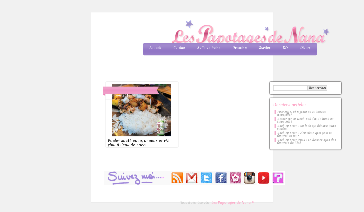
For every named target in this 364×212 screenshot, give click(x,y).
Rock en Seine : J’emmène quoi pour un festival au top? (304, 134)
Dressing (239, 47)
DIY (285, 47)
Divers (305, 47)
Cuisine (179, 47)
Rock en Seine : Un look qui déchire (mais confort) (306, 127)
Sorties (265, 47)
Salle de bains (208, 47)
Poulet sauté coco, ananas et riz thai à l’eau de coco (138, 143)
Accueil (155, 47)
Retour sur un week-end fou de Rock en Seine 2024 (305, 120)
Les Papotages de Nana (214, 33)
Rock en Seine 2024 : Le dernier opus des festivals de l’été (306, 141)
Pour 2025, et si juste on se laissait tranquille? (301, 113)
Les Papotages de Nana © (233, 202)
